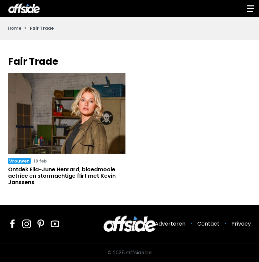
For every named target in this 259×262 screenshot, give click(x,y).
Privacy (241, 224)
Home (15, 28)
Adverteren (170, 224)
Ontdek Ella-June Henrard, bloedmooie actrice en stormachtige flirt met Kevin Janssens (62, 176)
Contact (208, 224)
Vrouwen (19, 161)
